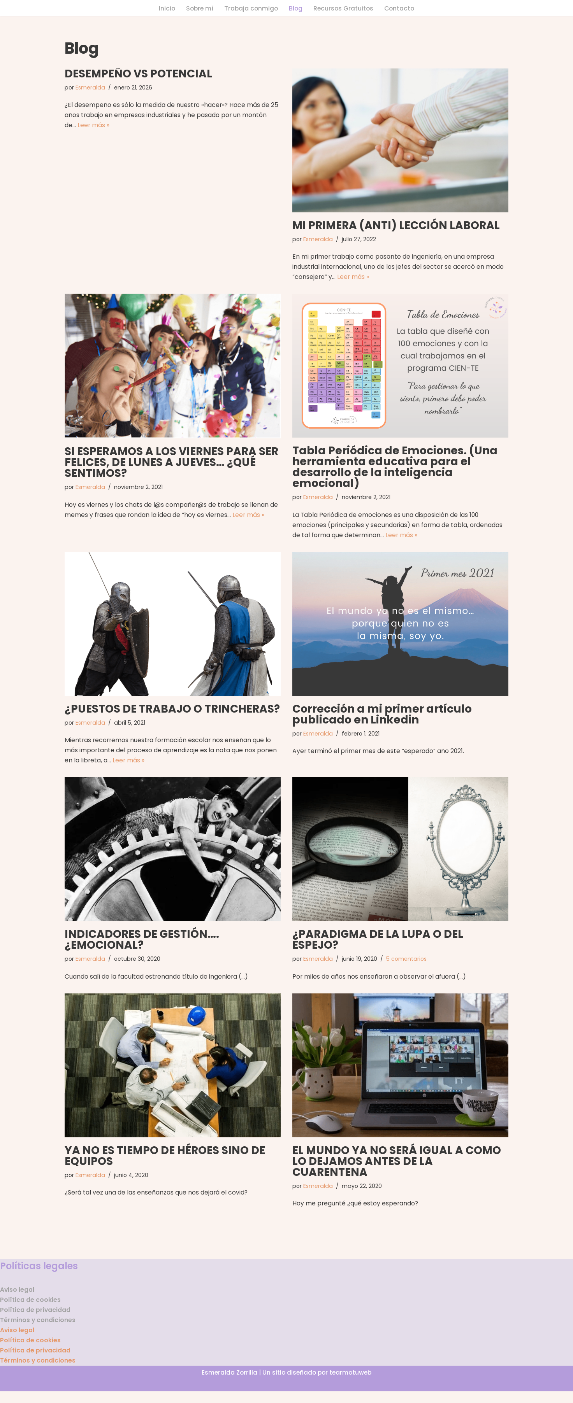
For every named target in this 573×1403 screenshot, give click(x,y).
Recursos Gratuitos (344, 8)
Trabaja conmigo (250, 8)
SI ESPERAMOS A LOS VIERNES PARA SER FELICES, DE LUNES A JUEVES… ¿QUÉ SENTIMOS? (171, 464)
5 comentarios (408, 965)
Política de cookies (30, 1308)
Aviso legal (17, 1297)
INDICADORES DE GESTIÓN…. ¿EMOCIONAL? (142, 945)
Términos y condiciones (38, 1329)
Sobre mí (198, 8)
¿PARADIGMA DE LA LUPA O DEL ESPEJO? (377, 945)
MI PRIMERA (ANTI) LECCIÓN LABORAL (396, 225)
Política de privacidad (35, 1318)
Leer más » (93, 127)
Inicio (164, 8)
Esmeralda (91, 88)
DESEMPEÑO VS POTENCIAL (138, 74)
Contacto (401, 8)
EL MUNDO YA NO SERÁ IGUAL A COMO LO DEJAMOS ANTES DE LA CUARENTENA (396, 1167)
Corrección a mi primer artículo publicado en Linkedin (382, 718)
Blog (296, 8)
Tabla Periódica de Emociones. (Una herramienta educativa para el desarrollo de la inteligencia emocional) (394, 469)
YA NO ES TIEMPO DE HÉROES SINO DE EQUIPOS (165, 1162)
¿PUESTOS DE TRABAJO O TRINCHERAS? (172, 712)
